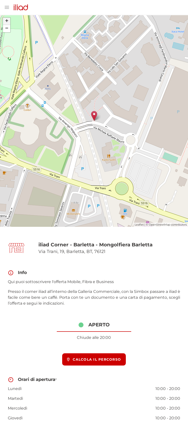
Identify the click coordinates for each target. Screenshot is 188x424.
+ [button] (6, 21)
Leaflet (139, 224)
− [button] (6, 28)
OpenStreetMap (159, 224)
